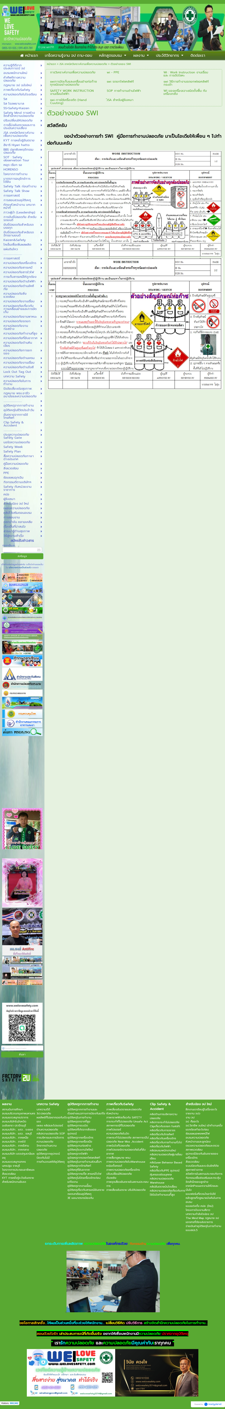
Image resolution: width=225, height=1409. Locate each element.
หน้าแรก (51, 64)
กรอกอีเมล (8, 545)
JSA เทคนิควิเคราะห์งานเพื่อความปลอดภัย (83, 64)
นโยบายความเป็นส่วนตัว (20, 567)
